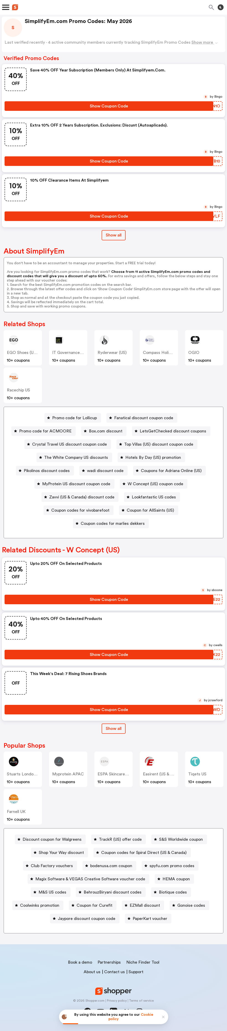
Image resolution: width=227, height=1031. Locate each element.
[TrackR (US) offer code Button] (118, 839)
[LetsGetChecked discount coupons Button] (171, 431)
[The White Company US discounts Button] (74, 457)
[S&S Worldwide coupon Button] (179, 839)
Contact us (114, 972)
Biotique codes (173, 892)
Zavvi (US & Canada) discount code (81, 497)
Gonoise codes (191, 905)
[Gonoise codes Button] (189, 905)
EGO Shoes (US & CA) (27, 352)
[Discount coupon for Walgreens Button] (50, 839)
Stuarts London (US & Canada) (35, 774)
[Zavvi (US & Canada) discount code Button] (80, 497)
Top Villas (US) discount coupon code (158, 444)
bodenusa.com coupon (111, 866)
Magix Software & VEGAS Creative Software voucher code (90, 879)
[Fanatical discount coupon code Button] (141, 418)
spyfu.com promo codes (172, 866)
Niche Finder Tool (142, 962)
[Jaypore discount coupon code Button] (84, 918)
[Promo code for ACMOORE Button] (43, 431)
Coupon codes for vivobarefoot (80, 510)
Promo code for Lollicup (74, 418)
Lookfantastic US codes (154, 497)
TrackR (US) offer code (120, 839)
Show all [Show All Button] (113, 235)
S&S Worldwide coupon (181, 839)
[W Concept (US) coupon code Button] (153, 484)
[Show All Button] (114, 729)
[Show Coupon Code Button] (109, 106)
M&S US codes (52, 892)
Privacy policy (117, 1000)
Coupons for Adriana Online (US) (171, 471)
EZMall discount (145, 905)
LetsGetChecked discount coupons (173, 431)
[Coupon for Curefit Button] (92, 905)
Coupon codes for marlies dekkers (113, 523)
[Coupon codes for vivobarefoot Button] (79, 510)
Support (136, 972)
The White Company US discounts (76, 457)
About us (92, 972)
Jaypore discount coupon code (86, 919)
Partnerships (109, 962)
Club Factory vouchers (52, 866)
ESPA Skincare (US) (116, 774)
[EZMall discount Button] (143, 905)
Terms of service (141, 1000)
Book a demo (80, 962)
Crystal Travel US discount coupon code (69, 444)
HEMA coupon (176, 879)
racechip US (18, 390)
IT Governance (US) (70, 352)
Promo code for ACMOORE (45, 431)
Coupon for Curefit (94, 905)
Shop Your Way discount (61, 853)
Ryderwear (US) (112, 352)
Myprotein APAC (68, 774)
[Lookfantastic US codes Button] (152, 497)
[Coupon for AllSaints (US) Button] (148, 510)
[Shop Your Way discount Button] (59, 852)
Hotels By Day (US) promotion (153, 457)
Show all (113, 728)
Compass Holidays (160, 352)
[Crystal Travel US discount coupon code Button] (67, 444)
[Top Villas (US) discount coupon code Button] (156, 444)
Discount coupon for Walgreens (52, 839)
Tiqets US (197, 774)
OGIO (193, 352)
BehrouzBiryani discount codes (113, 892)
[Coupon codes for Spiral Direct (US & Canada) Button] (142, 852)
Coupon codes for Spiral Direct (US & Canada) (144, 853)
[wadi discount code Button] (103, 470)
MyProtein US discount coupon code (76, 484)
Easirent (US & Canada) (164, 774)
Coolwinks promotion (39, 905)
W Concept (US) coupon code (155, 484)
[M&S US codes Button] (50, 892)
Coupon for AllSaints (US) (150, 510)
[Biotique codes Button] (171, 892)
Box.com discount (105, 431)
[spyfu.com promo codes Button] (170, 866)
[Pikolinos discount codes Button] (45, 470)
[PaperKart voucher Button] (148, 918)
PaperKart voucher (150, 919)
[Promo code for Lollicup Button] (72, 418)
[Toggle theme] (220, 7)
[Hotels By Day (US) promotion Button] (151, 457)
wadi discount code (105, 471)
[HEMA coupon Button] (174, 879)
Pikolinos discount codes (47, 471)
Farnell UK (16, 812)
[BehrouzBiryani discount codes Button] (111, 892)
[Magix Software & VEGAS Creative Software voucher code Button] (88, 879)
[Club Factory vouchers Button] (50, 866)
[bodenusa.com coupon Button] (109, 866)
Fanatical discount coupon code (143, 418)
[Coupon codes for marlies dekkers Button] (111, 523)
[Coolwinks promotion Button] (37, 905)
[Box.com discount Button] (103, 431)
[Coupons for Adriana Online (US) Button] (169, 470)
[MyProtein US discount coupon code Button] (74, 484)
